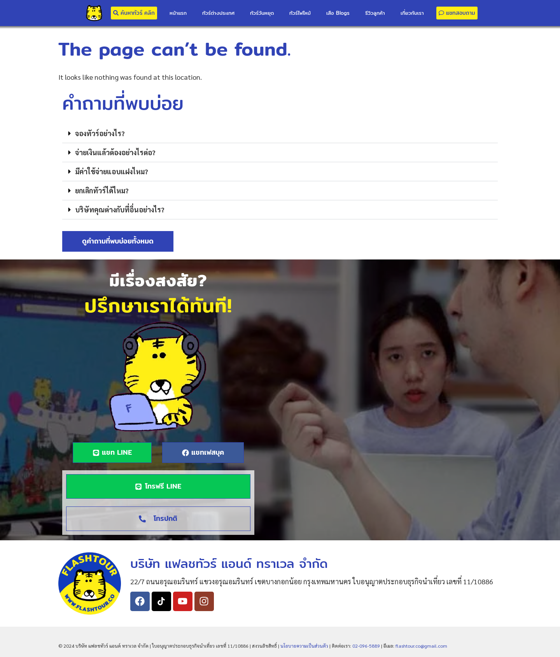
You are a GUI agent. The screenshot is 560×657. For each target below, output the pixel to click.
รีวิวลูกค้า (375, 13)
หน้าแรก (178, 13)
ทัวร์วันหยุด (262, 13)
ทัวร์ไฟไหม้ (300, 13)
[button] (280, 133)
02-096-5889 (366, 646)
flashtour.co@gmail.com (421, 646)
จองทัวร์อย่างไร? (100, 133)
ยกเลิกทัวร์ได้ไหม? (102, 190)
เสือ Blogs (338, 13)
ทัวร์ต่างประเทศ (218, 13)
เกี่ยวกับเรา (412, 13)
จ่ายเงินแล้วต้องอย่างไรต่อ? (115, 152)
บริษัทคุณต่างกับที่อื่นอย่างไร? (119, 209)
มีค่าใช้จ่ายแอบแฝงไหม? (111, 171)
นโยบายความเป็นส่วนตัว (304, 646)
